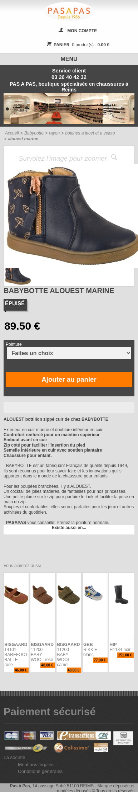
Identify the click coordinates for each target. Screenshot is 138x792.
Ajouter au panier (68, 379)
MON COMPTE (82, 30)
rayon (54, 133)
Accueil (12, 133)
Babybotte (34, 133)
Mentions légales (36, 764)
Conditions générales (40, 771)
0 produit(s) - (77, 44)
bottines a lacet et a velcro (90, 133)
